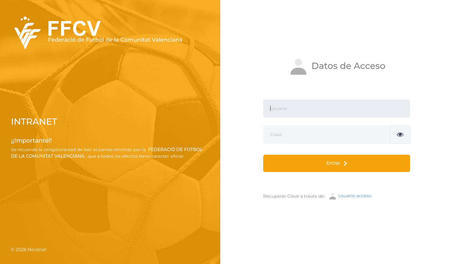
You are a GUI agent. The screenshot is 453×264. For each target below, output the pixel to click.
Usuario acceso (349, 196)
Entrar (336, 163)
